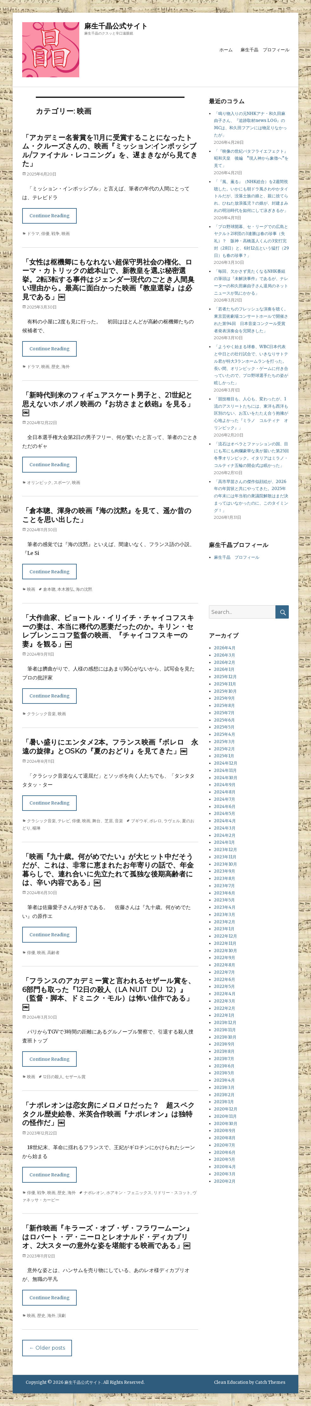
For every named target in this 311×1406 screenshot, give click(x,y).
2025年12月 (225, 676)
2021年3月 (224, 1087)
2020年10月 (225, 1123)
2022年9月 (224, 957)
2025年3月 (224, 741)
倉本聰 (49, 589)
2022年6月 (224, 979)
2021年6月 (224, 1066)
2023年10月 (225, 864)
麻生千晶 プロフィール (265, 50)
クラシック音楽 (41, 713)
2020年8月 (225, 1138)
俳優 (45, 233)
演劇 (61, 1315)
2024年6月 (225, 806)
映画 (66, 233)
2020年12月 (225, 1109)
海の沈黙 (84, 589)
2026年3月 (224, 655)
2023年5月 (224, 900)
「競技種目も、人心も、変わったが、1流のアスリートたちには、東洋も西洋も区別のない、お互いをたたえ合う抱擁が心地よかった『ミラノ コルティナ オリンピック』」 (251, 413)
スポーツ (62, 482)
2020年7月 (224, 1145)
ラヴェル (172, 820)
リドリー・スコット (172, 1192)
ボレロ (155, 820)
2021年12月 (225, 1022)
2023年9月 (224, 871)
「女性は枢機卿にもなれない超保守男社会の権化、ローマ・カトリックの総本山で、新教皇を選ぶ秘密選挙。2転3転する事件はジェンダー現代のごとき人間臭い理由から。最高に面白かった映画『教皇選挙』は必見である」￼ (108, 279)
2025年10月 (225, 691)
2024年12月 (225, 763)
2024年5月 (224, 813)
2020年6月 (225, 1152)
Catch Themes (270, 1382)
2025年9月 (224, 698)
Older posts (47, 1348)
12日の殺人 (53, 1076)
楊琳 (36, 827)
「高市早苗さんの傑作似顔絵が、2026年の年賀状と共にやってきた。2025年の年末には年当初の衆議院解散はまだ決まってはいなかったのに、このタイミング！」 (251, 496)
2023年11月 (225, 857)
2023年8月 (224, 878)
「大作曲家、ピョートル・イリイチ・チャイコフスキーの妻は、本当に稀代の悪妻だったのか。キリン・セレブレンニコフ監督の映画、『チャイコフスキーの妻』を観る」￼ (108, 631)
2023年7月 (224, 885)
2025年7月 (224, 713)
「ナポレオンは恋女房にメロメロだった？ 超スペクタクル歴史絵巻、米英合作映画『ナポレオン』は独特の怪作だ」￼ (108, 1114)
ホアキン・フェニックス (129, 1192)
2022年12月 (225, 936)
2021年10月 (225, 1037)
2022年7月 (224, 972)
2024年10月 (225, 777)
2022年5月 (224, 986)
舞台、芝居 (102, 820)
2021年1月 (224, 1101)
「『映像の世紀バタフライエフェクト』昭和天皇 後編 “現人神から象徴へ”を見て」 (251, 159)
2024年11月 (225, 770)
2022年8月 (224, 965)
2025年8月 (224, 705)
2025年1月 (224, 756)
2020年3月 (225, 1174)
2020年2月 (225, 1181)
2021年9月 (224, 1044)
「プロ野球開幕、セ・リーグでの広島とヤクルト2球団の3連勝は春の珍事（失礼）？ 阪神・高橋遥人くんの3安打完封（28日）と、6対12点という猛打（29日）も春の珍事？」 (251, 241)
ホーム (226, 50)
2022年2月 (224, 1008)
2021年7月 (224, 1058)
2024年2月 (225, 835)
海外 (66, 366)
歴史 (55, 366)
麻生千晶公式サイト (116, 26)
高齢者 (53, 952)
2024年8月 (225, 792)
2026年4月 (225, 648)
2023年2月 (224, 922)
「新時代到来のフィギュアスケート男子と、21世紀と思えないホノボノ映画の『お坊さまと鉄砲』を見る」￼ (108, 404)
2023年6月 (224, 893)
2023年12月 (225, 849)
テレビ (64, 820)
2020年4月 (225, 1166)
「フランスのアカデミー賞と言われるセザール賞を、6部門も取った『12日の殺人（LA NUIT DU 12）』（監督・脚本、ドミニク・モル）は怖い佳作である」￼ (108, 994)
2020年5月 (224, 1159)
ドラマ (33, 233)
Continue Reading (49, 216)
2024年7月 (224, 799)
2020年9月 (225, 1130)
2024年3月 (225, 828)
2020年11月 (225, 1116)
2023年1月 (224, 929)
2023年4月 (225, 907)
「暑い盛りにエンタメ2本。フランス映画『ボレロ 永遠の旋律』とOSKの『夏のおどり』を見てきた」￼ (110, 746)
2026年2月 (224, 662)
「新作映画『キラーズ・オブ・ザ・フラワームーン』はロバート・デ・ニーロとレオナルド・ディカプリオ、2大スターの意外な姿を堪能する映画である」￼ (107, 1237)
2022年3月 (224, 1001)
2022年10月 (225, 950)
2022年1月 (224, 1015)
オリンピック (39, 482)
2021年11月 (225, 1030)
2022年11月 (225, 943)
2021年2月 (224, 1094)
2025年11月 (225, 684)
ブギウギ (139, 820)
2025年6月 (224, 720)
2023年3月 (224, 914)
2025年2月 (224, 749)
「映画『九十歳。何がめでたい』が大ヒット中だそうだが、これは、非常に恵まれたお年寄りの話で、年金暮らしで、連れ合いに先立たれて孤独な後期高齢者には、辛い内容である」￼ (108, 869)
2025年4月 (224, 734)
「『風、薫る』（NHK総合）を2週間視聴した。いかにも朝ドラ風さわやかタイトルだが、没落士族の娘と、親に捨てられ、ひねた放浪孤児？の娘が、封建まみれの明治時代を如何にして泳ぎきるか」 (251, 196)
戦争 (55, 233)
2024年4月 (225, 821)
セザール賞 (75, 1076)
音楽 (119, 820)
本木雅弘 (65, 589)
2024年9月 (225, 784)
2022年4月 (225, 993)
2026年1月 (224, 669)
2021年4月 (224, 1080)
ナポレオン (94, 1192)
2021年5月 (224, 1073)
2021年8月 (224, 1051)
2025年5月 (224, 727)
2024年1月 (224, 842)
